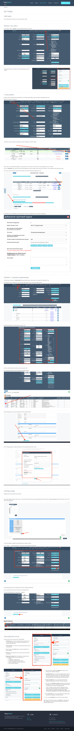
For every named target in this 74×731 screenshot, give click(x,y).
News (36, 3)
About (31, 3)
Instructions (43, 3)
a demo (65, 3)
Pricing (50, 3)
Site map (28, 717)
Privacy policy (29, 719)
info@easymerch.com (52, 721)
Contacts (56, 3)
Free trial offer (67, 728)
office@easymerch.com (61, 721)
